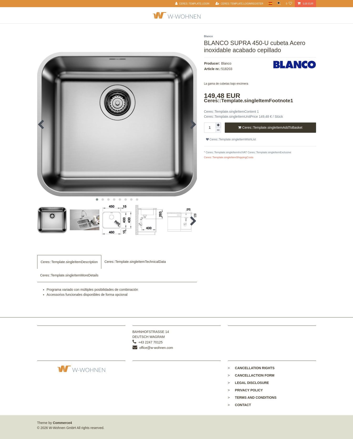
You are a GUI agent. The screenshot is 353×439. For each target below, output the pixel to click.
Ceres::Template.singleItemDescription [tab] (69, 262)
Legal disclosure (252, 383)
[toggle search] (278, 3)
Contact (243, 405)
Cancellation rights (255, 368)
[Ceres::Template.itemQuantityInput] (209, 128)
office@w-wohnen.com (156, 348)
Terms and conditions (255, 397)
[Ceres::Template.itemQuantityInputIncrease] (218, 125)
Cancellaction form (255, 375)
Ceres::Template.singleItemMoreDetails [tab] (69, 275)
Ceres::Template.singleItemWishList (231, 139)
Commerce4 (62, 423)
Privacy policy (249, 390)
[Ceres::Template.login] (191, 3)
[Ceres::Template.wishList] (289, 3)
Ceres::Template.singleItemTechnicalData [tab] (135, 262)
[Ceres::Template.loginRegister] (238, 3)
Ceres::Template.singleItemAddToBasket (270, 128)
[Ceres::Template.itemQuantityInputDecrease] (218, 130)
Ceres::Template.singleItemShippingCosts (229, 157)
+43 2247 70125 (150, 342)
